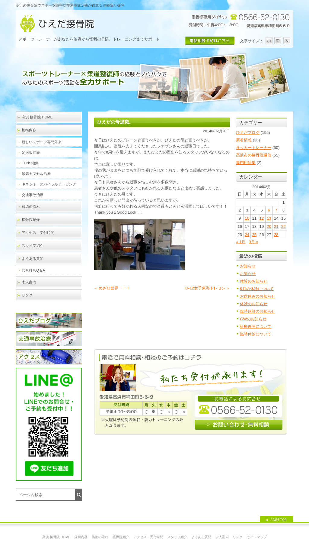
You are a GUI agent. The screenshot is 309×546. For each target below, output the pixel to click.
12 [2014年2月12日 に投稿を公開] (262, 218)
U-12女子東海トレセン (205, 288)
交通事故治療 (32, 195)
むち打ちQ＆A (33, 270)
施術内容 (29, 130)
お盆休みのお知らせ (257, 296)
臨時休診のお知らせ (257, 311)
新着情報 (244, 140)
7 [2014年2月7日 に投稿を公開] (276, 210)
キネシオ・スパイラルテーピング (49, 184)
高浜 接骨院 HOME (37, 117)
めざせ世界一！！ (114, 288)
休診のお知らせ (253, 281)
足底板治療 (31, 152)
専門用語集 (246, 162)
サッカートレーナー (253, 147)
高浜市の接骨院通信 (253, 155)
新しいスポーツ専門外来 (42, 142)
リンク (27, 295)
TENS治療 (30, 163)
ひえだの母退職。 (115, 122)
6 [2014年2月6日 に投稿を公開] (269, 210)
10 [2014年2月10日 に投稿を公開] (247, 218)
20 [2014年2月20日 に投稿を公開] (269, 226)
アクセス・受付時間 (38, 233)
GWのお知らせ (253, 319)
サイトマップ (257, 537)
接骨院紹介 (31, 220)
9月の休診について (256, 288)
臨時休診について (255, 334)
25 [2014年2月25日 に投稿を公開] (254, 234)
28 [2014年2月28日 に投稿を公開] (276, 234)
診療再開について (255, 326)
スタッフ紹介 (32, 246)
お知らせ (248, 266)
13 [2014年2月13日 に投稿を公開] (269, 218)
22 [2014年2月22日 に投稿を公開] (283, 226)
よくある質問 (32, 259)
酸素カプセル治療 (36, 174)
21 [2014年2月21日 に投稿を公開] (276, 226)
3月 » (254, 242)
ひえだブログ (248, 132)
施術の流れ (31, 207)
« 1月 (241, 242)
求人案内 (29, 282)
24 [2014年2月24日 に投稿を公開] (247, 234)
